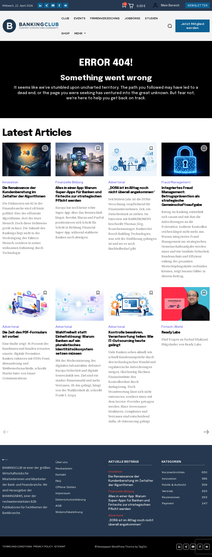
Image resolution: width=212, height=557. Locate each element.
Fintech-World (172, 327)
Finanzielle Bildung (69, 182)
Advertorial (116, 182)
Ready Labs (170, 332)
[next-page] (206, 431)
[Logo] (26, 459)
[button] (169, 26)
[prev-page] (6, 431)
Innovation (10, 182)
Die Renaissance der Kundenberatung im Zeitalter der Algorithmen (23, 192)
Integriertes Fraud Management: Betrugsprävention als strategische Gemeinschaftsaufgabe (181, 196)
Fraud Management (176, 182)
